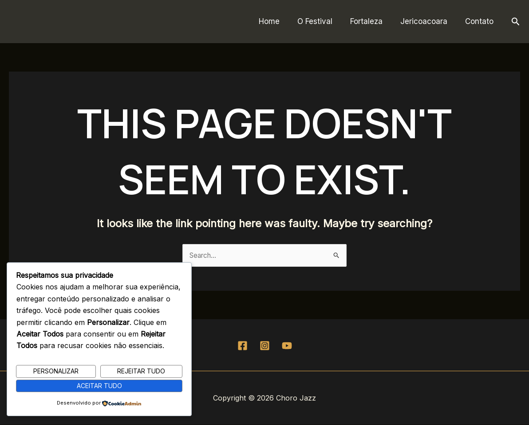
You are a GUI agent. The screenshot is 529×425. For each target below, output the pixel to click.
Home (281, 21)
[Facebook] (242, 346)
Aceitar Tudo (99, 385)
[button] (515, 22)
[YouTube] (287, 346)
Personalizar (56, 370)
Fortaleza (373, 21)
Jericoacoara (427, 21)
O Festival (324, 21)
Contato (480, 21)
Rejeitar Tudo (141, 370)
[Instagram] (265, 346)
